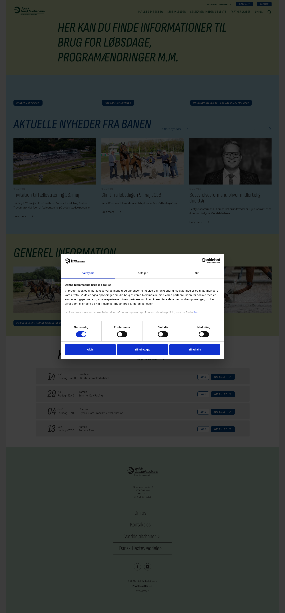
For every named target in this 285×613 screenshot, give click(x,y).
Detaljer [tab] (142, 273)
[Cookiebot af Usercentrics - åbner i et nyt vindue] (204, 261)
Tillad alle (194, 349)
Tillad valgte (142, 349)
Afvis (90, 349)
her (196, 312)
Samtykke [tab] (88, 273)
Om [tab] (197, 273)
